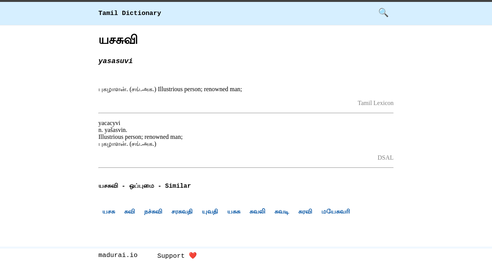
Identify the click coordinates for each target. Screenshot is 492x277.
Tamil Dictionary (129, 13)
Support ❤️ (177, 256)
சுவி (129, 212)
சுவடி (281, 212)
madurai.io (118, 256)
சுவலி (257, 212)
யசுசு (233, 212)
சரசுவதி (182, 212)
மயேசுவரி (335, 212)
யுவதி (210, 212)
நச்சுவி (153, 212)
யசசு (108, 212)
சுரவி (305, 212)
